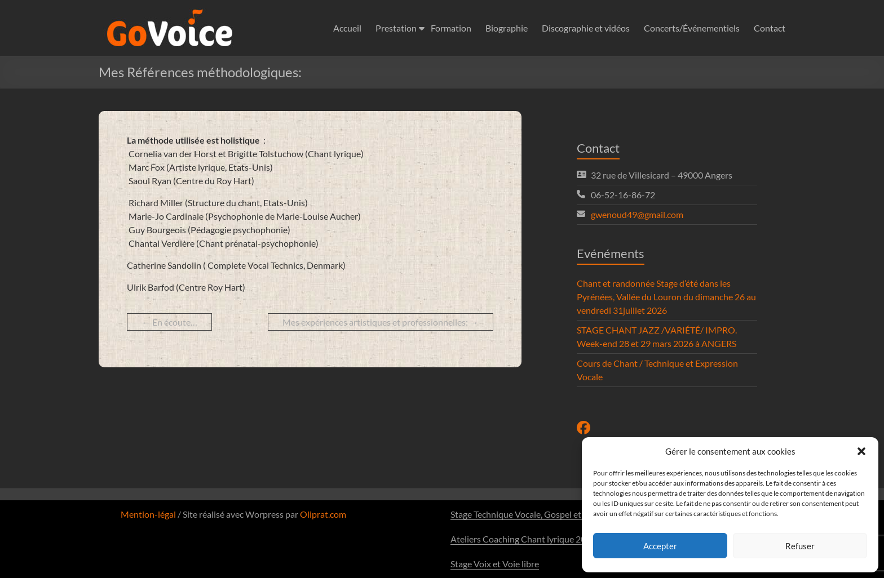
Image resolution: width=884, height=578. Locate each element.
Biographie (506, 28)
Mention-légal (148, 514)
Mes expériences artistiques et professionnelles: (380, 322)
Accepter (660, 546)
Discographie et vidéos (586, 28)
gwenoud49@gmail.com (637, 214)
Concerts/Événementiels (692, 28)
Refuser (800, 546)
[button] (861, 451)
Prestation (396, 28)
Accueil (347, 28)
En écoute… (169, 322)
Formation (451, 28)
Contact (769, 28)
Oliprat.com (323, 514)
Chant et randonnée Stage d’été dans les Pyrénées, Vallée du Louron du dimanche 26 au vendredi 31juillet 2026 (666, 296)
